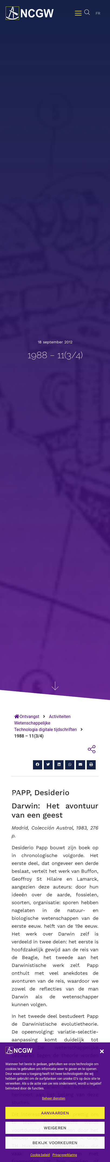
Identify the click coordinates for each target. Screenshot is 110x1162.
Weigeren (55, 1127)
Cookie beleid (40, 1155)
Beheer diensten (53, 1098)
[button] (102, 1051)
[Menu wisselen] (78, 13)
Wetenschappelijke (32, 723)
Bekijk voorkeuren (54, 1142)
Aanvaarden (55, 1113)
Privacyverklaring (64, 1155)
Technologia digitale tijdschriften (45, 729)
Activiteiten (60, 716)
